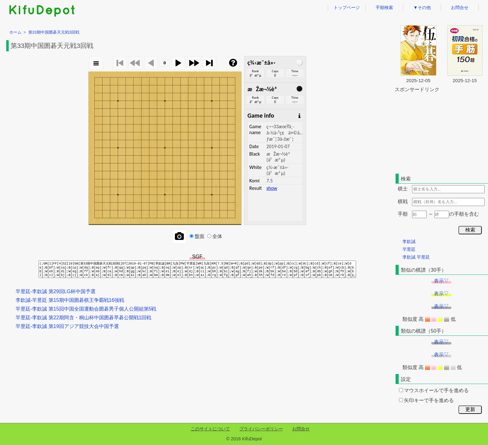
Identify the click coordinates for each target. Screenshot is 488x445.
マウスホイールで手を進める (434, 390)
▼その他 (422, 7)
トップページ (347, 7)
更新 (470, 409)
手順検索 (384, 7)
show (271, 188)
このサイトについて (210, 428)
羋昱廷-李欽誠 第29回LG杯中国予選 (56, 291)
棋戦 (403, 201)
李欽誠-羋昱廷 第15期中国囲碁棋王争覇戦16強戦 (70, 300)
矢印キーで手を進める (426, 400)
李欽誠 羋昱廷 (416, 257)
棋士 (403, 188)
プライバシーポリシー (261, 428)
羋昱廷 (408, 249)
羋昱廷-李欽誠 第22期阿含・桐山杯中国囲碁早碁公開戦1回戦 (83, 317)
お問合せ (459, 7)
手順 (403, 214)
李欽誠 (408, 241)
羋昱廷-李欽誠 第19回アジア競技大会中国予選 (67, 326)
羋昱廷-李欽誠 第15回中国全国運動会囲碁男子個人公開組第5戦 (86, 309)
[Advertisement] (441, 132)
